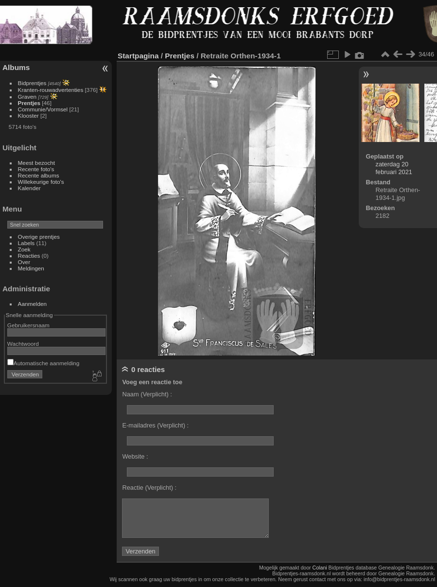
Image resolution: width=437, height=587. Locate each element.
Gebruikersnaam (28, 325)
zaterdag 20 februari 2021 (394, 168)
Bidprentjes (32, 83)
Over (24, 262)
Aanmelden (32, 304)
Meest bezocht (36, 163)
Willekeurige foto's (41, 181)
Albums (16, 67)
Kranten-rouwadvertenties (51, 90)
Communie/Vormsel (43, 109)
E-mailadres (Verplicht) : (155, 425)
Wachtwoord (23, 343)
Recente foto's (36, 169)
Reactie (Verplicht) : (149, 487)
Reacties (29, 255)
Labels (26, 243)
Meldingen (31, 268)
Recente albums (38, 175)
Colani (320, 567)
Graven (27, 96)
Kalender (29, 188)
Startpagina (138, 56)
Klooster (28, 115)
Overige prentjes (39, 236)
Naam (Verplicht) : (147, 394)
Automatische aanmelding (43, 363)
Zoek (24, 249)
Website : (135, 456)
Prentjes (29, 103)
